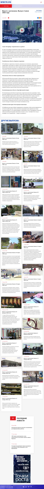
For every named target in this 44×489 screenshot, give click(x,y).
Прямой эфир (5, 6)
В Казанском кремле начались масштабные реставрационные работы (22, 428)
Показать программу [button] (18, 5)
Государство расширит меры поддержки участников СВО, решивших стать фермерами (21, 447)
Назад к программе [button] (38, 11)
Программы (39, 10)
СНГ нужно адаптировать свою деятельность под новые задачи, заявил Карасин (21, 437)
